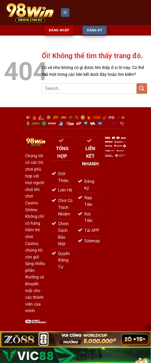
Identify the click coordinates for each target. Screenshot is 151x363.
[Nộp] (142, 88)
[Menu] (65, 12)
